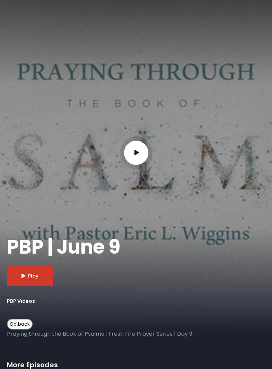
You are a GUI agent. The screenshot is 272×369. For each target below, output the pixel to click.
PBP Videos (21, 301)
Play (29, 276)
